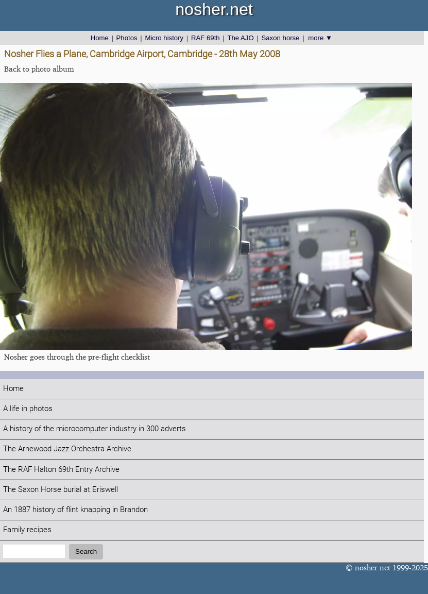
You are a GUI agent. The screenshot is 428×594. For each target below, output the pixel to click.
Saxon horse (280, 38)
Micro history (164, 38)
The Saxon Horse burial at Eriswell (60, 489)
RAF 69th (205, 38)
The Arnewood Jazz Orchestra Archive (67, 449)
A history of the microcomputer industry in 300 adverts (94, 429)
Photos (127, 38)
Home (100, 38)
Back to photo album (39, 68)
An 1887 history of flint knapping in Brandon (75, 509)
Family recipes (27, 529)
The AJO (240, 38)
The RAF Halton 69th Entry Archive (61, 469)
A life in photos (28, 408)
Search (86, 551)
